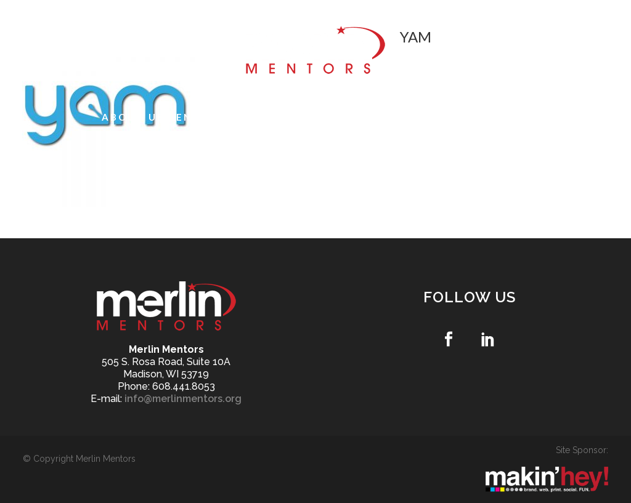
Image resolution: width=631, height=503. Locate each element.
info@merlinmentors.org (183, 398)
